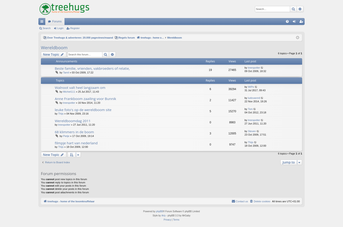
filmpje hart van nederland (76, 143)
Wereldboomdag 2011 (73, 120)
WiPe (251, 86)
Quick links (42, 22)
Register (75, 28)
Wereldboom (54, 48)
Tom (250, 109)
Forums (57, 21)
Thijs (61, 113)
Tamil (66, 72)
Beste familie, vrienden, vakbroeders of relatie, (92, 68)
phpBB (159, 211)
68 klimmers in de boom (74, 132)
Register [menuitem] (302, 22)
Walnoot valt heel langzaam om (80, 87)
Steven (252, 131)
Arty (164, 215)
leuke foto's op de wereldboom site (83, 109)
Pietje (66, 136)
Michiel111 (69, 91)
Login (60, 28)
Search (47, 28)
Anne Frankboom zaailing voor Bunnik (85, 98)
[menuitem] (287, 21)
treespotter (254, 67)
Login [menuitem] (295, 22)
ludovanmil (254, 98)
